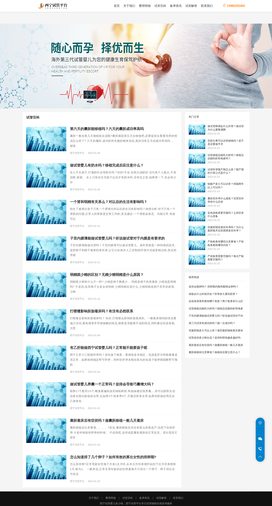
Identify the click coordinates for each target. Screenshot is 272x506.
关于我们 (129, 5)
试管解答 (191, 5)
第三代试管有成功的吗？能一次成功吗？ (212, 323)
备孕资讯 (176, 5)
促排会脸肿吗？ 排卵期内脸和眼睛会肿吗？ (214, 286)
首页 (117, 5)
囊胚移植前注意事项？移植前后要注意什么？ (214, 352)
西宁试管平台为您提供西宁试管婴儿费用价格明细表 (53, 5)
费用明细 (145, 5)
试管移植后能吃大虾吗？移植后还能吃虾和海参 (216, 308)
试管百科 (160, 5)
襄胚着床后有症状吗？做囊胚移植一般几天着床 (216, 345)
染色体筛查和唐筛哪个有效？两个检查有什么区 (216, 301)
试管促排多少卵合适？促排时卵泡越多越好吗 (214, 337)
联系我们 (207, 5)
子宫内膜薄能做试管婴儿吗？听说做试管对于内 (216, 315)
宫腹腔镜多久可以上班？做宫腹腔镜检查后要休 (216, 330)
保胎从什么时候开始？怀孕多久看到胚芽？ (213, 293)
